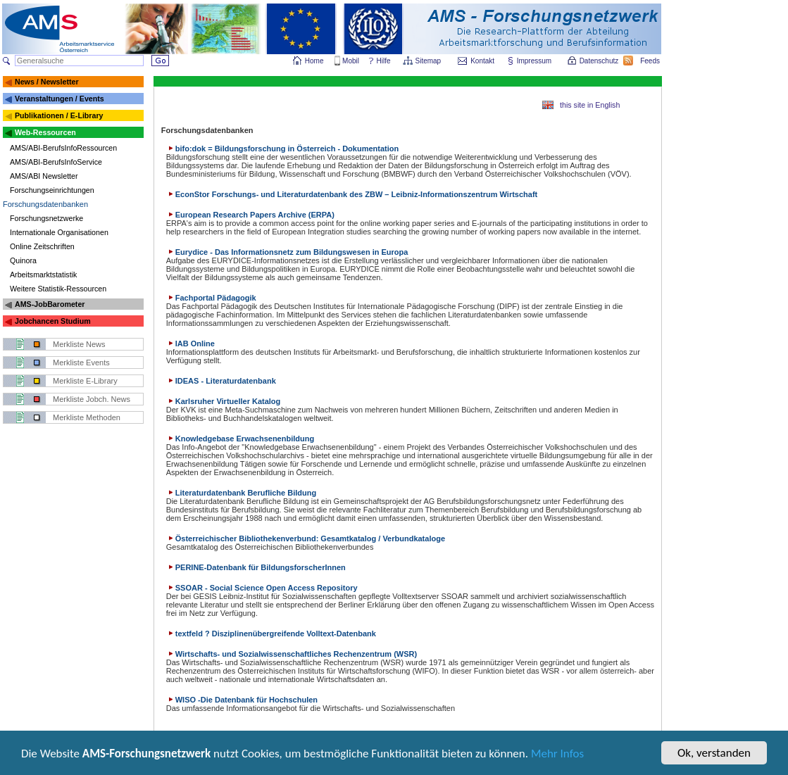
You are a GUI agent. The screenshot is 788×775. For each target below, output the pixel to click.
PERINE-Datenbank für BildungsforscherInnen (256, 567)
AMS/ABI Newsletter (44, 176)
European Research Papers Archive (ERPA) (250, 214)
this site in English (590, 105)
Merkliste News (79, 344)
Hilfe (384, 61)
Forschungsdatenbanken (45, 204)
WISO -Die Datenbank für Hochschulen (242, 699)
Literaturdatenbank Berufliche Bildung (241, 493)
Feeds (650, 61)
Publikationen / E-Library (59, 115)
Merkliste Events (81, 362)
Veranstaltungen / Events (59, 98)
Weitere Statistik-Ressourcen (58, 288)
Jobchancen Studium (53, 321)
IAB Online (190, 343)
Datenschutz (600, 61)
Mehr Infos (557, 754)
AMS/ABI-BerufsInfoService (56, 162)
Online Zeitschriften (42, 246)
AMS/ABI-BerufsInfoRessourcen (63, 148)
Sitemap (429, 61)
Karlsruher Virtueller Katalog (223, 401)
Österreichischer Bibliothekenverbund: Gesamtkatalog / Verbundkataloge (305, 538)
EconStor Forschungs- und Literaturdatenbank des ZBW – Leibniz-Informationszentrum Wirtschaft (352, 194)
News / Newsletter (47, 81)
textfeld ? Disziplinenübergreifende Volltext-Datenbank (271, 633)
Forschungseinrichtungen (52, 190)
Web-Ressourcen (45, 132)
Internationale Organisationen (59, 232)
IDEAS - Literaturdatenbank (221, 381)
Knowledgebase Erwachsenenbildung (240, 438)
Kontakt (482, 61)
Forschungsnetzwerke (46, 218)
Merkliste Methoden (86, 417)
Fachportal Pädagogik (211, 298)
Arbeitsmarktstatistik (43, 274)
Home (314, 61)
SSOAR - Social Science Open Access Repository (262, 588)
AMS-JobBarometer (50, 304)
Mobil (350, 61)
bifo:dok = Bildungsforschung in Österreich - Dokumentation (282, 148)
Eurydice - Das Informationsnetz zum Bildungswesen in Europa (287, 252)
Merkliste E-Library (85, 381)
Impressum (535, 61)
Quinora (23, 260)
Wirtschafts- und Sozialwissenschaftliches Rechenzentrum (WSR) (291, 654)
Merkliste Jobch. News (91, 399)
